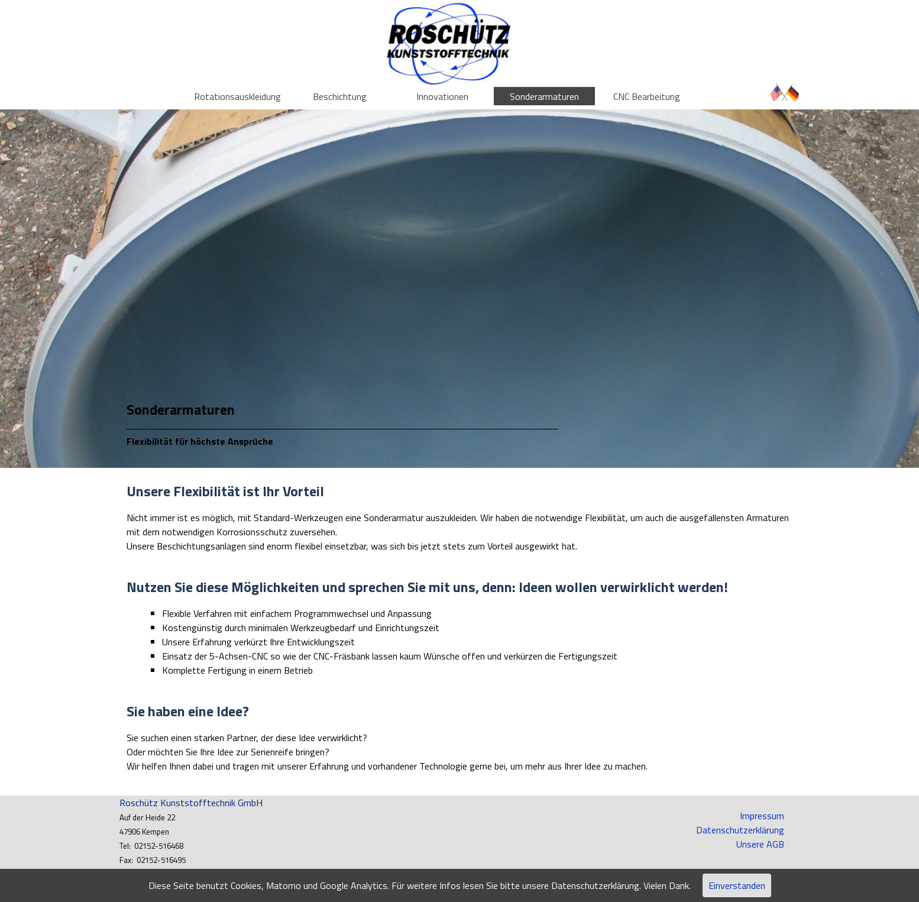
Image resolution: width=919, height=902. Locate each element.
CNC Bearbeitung (646, 96)
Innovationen (442, 96)
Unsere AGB (760, 844)
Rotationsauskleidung (237, 96)
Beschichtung (340, 96)
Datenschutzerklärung (740, 830)
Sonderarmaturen (544, 96)
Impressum (762, 816)
